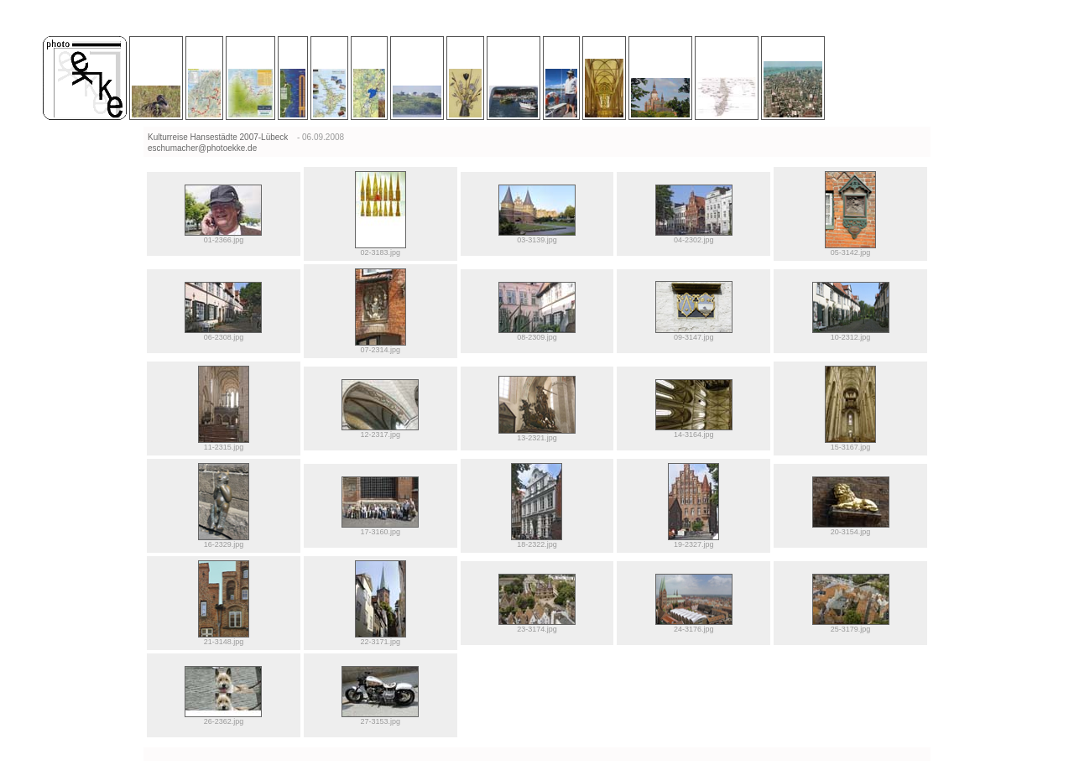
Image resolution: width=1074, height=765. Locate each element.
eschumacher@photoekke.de (202, 148)
